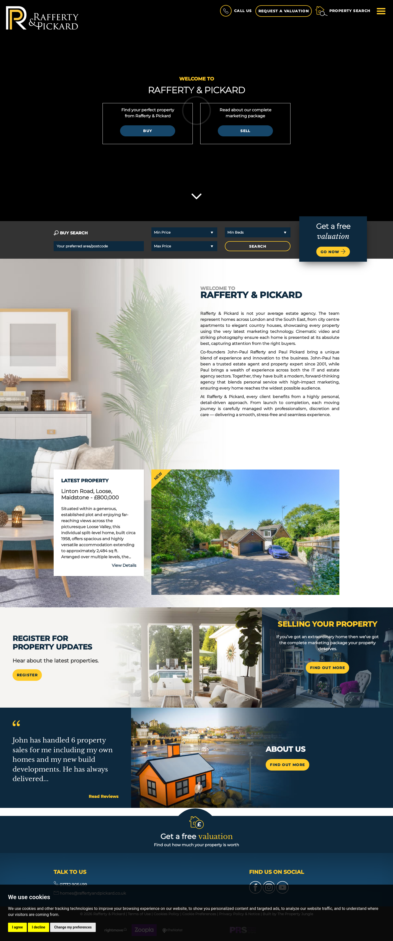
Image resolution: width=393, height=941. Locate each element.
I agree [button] (17, 927)
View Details (124, 565)
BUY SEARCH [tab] (71, 233)
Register (27, 675)
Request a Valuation (283, 11)
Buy (147, 131)
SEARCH (257, 246)
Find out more (287, 765)
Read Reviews (104, 796)
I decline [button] (38, 927)
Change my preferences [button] (72, 927)
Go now (333, 251)
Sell (245, 131)
